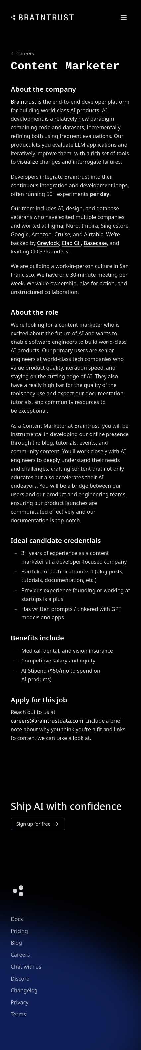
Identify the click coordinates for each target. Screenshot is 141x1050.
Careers (20, 954)
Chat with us (26, 966)
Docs (17, 919)
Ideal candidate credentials (56, 540)
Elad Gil (71, 243)
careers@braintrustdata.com (47, 720)
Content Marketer (65, 66)
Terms (18, 1014)
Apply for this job (39, 699)
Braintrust (23, 101)
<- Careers (22, 53)
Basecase (95, 243)
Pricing (19, 931)
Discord (20, 978)
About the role (34, 312)
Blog (16, 942)
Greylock (48, 243)
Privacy (19, 1002)
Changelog (24, 990)
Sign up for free (37, 824)
